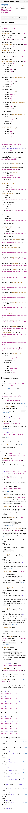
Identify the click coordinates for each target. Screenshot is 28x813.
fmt (5, 422)
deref (6, 444)
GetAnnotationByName (9, 193)
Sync (7, 707)
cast (5, 540)
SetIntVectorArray (18, 77)
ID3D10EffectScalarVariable (17, 259)
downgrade (7, 627)
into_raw (7, 506)
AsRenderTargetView (19, 292)
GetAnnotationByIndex (9, 183)
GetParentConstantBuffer (10, 247)
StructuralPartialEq (13, 702)
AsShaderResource (18, 282)
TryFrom (14, 795)
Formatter (5, 423)
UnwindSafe (9, 732)
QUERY (8, 389)
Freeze (7, 717)
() (14, 35)
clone (6, 399)
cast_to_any (8, 554)
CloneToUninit (13, 762)
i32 (12, 39)
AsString (15, 276)
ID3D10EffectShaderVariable (17, 322)
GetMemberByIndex (18, 205)
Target (8, 437)
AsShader (15, 320)
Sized (14, 745)
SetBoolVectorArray (19, 65)
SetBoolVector (7, 33)
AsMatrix (15, 269)
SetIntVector (16, 38)
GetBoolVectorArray (19, 102)
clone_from (8, 406)
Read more (24, 403)
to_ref (6, 647)
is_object (7, 571)
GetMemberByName (18, 213)
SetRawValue (16, 353)
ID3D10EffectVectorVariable (14, 2)
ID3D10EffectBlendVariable (16, 328)
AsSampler (15, 347)
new (8, 147)
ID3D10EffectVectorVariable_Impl (13, 148)
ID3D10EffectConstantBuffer (17, 252)
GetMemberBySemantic (9, 228)
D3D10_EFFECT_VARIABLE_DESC (11, 177)
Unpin (7, 727)
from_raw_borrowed (15, 528)
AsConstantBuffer (8, 313)
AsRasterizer (16, 339)
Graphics (3, 6)
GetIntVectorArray (18, 114)
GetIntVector (16, 55)
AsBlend (15, 326)
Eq (6, 692)
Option (4, 169)
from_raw (12, 517)
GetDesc (15, 172)
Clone (8, 394)
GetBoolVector (7, 50)
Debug (8, 417)
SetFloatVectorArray (9, 91)
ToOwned (11, 789)
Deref (14, 157)
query (11, 636)
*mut (25, 33)
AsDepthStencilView (19, 302)
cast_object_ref (9, 587)
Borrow (10, 748)
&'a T (11, 150)
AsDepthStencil (7, 332)
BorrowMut (12, 754)
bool (13, 389)
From (3, 454)
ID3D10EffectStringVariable (17, 277)
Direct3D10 (9, 6)
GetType (15, 167)
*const (12, 357)
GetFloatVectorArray (9, 128)
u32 (12, 71)
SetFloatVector (7, 44)
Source (25, 406)
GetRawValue (16, 365)
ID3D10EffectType (13, 169)
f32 (3, 46)
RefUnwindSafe (10, 722)
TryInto (14, 803)
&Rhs (3, 681)
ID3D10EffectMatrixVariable (17, 271)
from (5, 458)
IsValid (15, 163)
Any (13, 556)
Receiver (14, 779)
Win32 (8, 4)
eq (5, 668)
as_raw (6, 497)
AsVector (15, 263)
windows (3, 4)
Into (12, 773)
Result (17, 423)
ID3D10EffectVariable (9, 159)
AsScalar (15, 257)
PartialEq (9, 663)
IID (7, 491)
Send (7, 697)
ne (5, 679)
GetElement (16, 239)
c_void (17, 357)
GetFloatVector (7, 61)
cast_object (8, 608)
